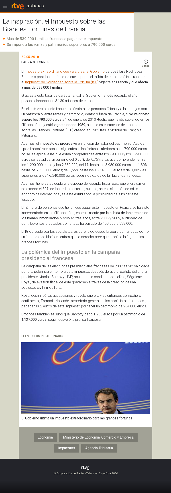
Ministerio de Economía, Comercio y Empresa (98, 437)
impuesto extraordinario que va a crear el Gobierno (65, 71)
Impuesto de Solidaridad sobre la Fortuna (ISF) (61, 82)
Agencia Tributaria (99, 448)
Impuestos (66, 448)
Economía (45, 437)
